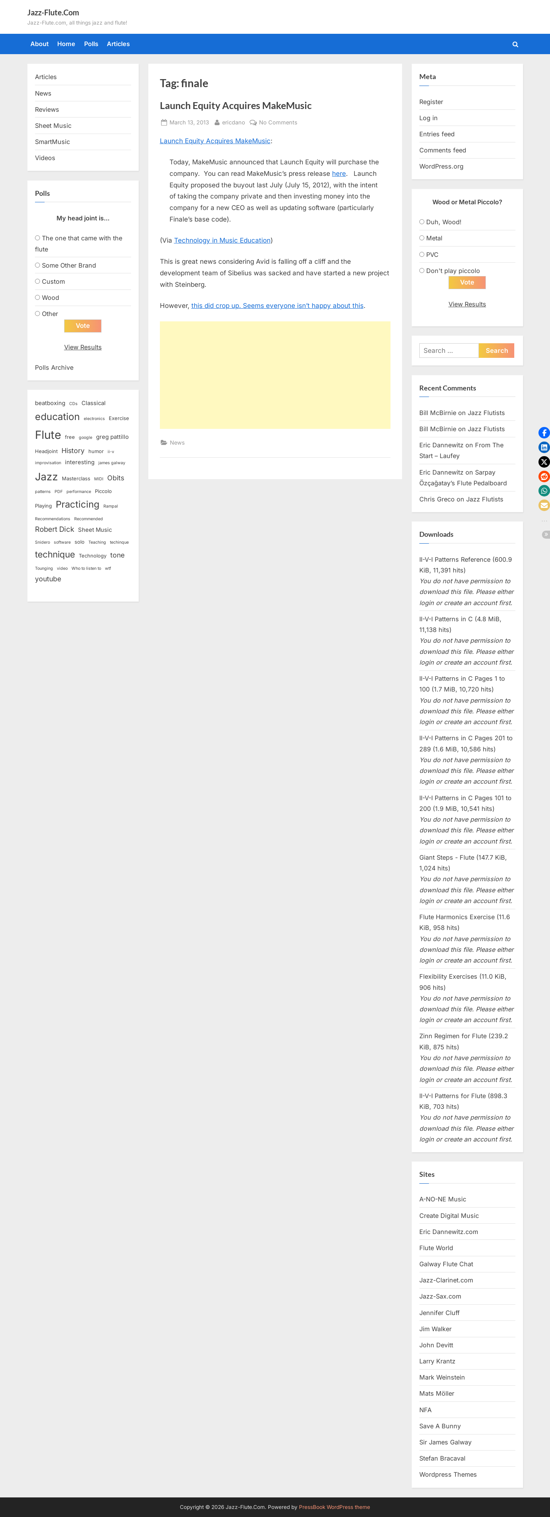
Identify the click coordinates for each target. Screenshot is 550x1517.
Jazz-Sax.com (440, 1296)
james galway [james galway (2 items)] (111, 463)
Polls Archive (54, 367)
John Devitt (436, 1345)
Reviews (47, 109)
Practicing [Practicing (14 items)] (78, 504)
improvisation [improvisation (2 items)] (48, 463)
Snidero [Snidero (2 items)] (42, 542)
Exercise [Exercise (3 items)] (119, 418)
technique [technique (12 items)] (55, 554)
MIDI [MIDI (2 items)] (98, 478)
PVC (432, 254)
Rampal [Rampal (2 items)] (110, 506)
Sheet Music (53, 125)
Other (50, 314)
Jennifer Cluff (439, 1313)
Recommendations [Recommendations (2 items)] (52, 518)
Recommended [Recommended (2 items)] (88, 518)
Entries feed (437, 134)
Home (66, 44)
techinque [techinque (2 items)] (119, 542)
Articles (118, 44)
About (39, 44)
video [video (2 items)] (62, 568)
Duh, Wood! (444, 222)
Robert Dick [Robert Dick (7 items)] (54, 529)
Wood (50, 297)
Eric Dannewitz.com (448, 1232)
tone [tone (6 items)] (117, 555)
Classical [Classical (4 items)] (93, 403)
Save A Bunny (440, 1426)
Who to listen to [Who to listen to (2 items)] (86, 568)
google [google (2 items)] (85, 437)
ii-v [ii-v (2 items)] (111, 452)
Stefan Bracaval (442, 1458)
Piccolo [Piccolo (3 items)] (103, 491)
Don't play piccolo (453, 271)
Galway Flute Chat (446, 1264)
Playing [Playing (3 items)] (43, 506)
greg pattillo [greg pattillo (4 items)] (112, 437)
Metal (434, 238)
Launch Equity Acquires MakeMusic (236, 105)
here (339, 173)
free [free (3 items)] (70, 437)
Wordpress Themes (448, 1475)
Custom (53, 281)
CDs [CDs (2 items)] (73, 404)
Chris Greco (437, 499)
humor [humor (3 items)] (96, 451)
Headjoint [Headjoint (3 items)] (46, 451)
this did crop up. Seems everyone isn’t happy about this (277, 305)
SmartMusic (52, 142)
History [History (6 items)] (73, 451)
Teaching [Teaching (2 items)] (97, 542)
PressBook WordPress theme (334, 1507)
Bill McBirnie (437, 413)
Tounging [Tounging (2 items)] (44, 568)
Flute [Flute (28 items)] (48, 435)
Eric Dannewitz (441, 445)
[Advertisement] (275, 375)
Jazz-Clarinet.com (446, 1280)
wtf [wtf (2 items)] (108, 568)
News (177, 442)
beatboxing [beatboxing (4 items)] (50, 403)
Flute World (436, 1248)
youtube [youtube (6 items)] (48, 579)
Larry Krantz (437, 1361)
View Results (83, 347)
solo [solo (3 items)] (80, 542)
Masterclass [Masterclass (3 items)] (76, 478)
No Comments (278, 122)
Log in (428, 118)
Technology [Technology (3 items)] (92, 556)
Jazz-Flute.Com (53, 12)
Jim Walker (435, 1329)
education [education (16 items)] (57, 416)
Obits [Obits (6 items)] (115, 478)
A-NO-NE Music (442, 1199)
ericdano (233, 121)
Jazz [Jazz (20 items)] (46, 476)
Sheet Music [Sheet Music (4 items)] (95, 530)
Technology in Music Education (222, 240)
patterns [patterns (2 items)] (43, 492)
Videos (45, 158)
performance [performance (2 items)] (78, 492)
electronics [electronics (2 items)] (94, 418)
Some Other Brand (69, 265)
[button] (544, 432)
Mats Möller (436, 1394)
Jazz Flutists (486, 413)
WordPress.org (441, 166)
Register (431, 102)
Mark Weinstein (442, 1377)
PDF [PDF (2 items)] (59, 492)
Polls (91, 44)
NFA (425, 1410)
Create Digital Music (449, 1215)
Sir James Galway (445, 1442)
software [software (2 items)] (62, 542)
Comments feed (442, 150)
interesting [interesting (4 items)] (80, 462)
